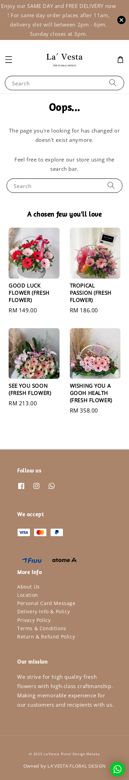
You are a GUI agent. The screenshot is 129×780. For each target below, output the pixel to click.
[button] (8, 59)
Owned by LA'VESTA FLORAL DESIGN (64, 766)
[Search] (113, 83)
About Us (28, 586)
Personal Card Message (46, 603)
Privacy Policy (34, 620)
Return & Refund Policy (46, 636)
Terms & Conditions (41, 628)
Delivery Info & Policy (43, 611)
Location (27, 595)
